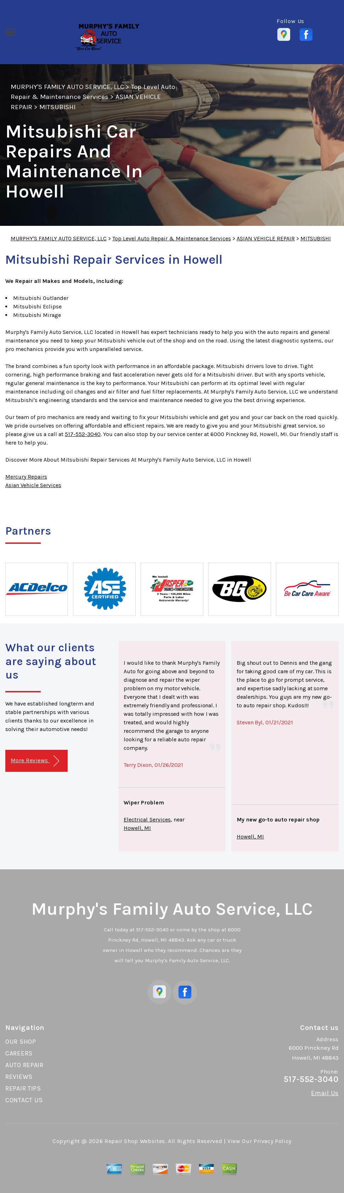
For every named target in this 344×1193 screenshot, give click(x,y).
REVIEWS (19, 1077)
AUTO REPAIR (24, 1065)
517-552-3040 (83, 434)
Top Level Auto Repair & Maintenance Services (171, 238)
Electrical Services (147, 819)
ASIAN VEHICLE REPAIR (266, 238)
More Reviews (35, 761)
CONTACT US (24, 1100)
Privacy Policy (273, 1141)
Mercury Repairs (26, 476)
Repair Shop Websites (135, 1141)
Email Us (325, 1093)
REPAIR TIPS (23, 1088)
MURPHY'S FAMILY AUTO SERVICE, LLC (67, 87)
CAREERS (19, 1053)
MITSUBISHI (57, 107)
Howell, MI (137, 828)
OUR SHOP (20, 1042)
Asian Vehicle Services (33, 485)
